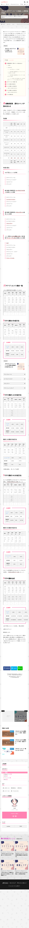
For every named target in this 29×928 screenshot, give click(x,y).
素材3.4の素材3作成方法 (11, 92)
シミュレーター (7, 457)
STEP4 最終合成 (9, 94)
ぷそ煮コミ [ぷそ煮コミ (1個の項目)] (6, 788)
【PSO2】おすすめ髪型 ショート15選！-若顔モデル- (20, 733)
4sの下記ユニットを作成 (13, 69)
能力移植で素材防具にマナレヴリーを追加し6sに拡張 (16, 75)
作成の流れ (9, 67)
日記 (21, 4)
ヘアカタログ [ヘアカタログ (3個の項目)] (15, 791)
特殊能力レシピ (21, 16)
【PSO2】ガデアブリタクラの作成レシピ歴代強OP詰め (21, 873)
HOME (3, 24)
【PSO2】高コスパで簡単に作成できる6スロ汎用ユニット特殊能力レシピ (7, 874)
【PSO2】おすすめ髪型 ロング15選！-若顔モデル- (20, 741)
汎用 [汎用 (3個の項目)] (20, 788)
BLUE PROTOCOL (15, 4)
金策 (6, 776)
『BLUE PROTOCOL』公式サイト (14, 676)
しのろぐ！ (18, 885)
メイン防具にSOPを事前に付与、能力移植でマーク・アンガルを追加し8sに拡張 (16, 79)
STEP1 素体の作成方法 (10, 84)
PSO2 (7, 4)
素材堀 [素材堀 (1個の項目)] (14, 788)
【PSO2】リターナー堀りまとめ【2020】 (20, 749)
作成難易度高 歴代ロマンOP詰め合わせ (13, 63)
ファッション (7, 777)
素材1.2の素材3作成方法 (11, 88)
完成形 (8, 65)
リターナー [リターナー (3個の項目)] (6, 791)
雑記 (6, 779)
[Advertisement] (14, 270)
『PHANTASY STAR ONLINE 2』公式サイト (14, 674)
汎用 (3, 17)
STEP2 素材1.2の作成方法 (11, 86)
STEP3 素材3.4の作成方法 (11, 90)
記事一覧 (8, 24)
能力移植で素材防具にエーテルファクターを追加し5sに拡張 (16, 72)
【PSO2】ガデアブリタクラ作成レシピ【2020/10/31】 (10, 50)
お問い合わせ (5, 883)
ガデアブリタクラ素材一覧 (11, 82)
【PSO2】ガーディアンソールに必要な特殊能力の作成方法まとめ (10, 365)
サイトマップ (12, 883)
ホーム (3, 4)
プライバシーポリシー (22, 883)
